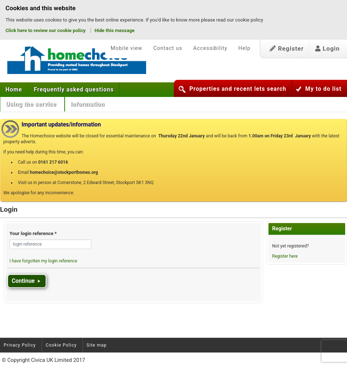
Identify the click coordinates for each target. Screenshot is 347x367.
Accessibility (210, 48)
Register (287, 48)
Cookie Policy (61, 345)
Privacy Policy (20, 345)
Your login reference (33, 233)
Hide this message (115, 30)
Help (244, 48)
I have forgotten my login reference (43, 260)
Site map (97, 345)
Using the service (32, 104)
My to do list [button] (323, 89)
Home (13, 89)
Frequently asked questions (74, 89)
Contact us (167, 48)
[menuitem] (14, 89)
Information (88, 104)
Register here (285, 256)
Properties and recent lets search (237, 89)
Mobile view (126, 48)
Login (327, 48)
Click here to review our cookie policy (46, 30)
